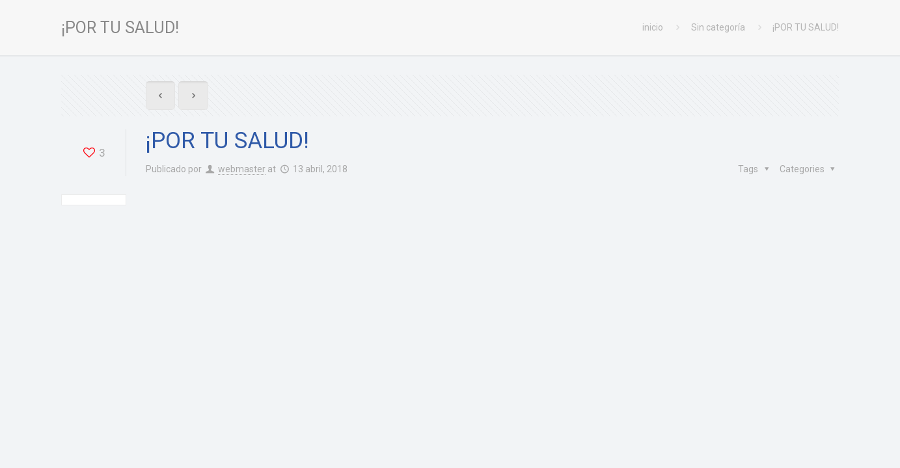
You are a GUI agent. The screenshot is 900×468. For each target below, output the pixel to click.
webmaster (242, 169)
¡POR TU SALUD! (805, 27)
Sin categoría (718, 27)
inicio (652, 27)
